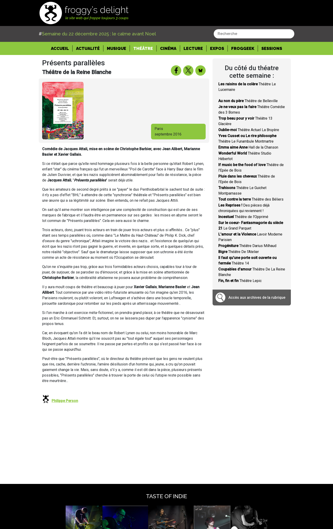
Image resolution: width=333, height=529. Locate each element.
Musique (116, 48)
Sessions (271, 48)
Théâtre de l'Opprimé (243, 217)
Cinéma (168, 48)
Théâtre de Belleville (248, 101)
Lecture (193, 48)
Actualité (88, 48)
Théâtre (143, 48)
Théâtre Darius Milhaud (247, 246)
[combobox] (254, 34)
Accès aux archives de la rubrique (256, 297)
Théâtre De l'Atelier (238, 252)
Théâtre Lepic (240, 281)
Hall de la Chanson (248, 147)
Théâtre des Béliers (250, 199)
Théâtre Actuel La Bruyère (248, 130)
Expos (217, 48)
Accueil (62, 48)
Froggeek (242, 48)
